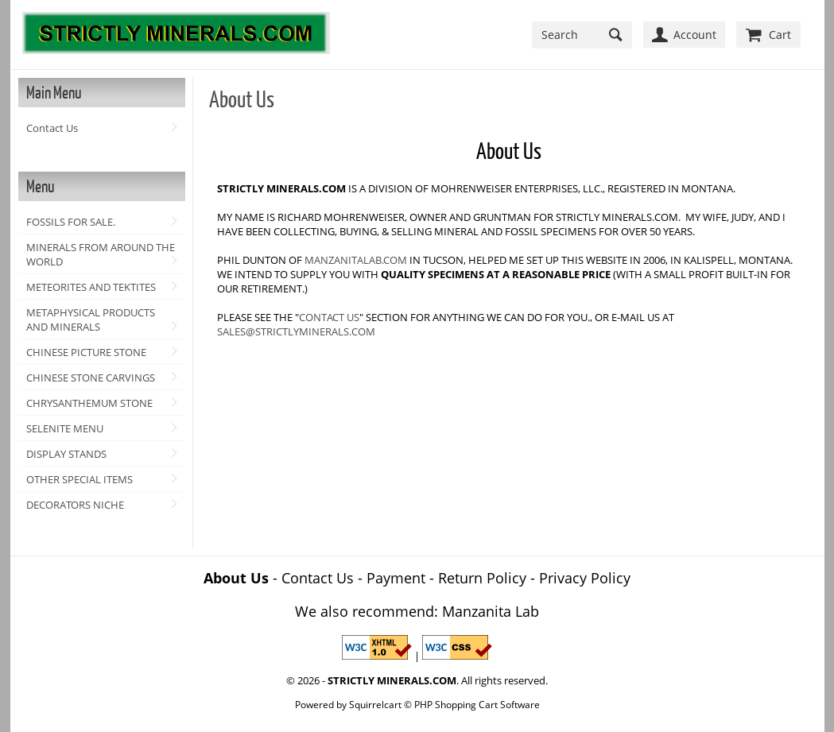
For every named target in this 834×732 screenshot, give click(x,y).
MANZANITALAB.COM (356, 260)
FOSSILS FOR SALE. (70, 222)
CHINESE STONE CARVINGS (90, 377)
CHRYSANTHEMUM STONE (89, 403)
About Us (236, 577)
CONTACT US (329, 317)
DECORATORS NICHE (75, 505)
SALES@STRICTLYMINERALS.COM (296, 331)
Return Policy (482, 577)
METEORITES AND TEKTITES (91, 287)
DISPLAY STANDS (66, 454)
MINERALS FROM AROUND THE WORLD (100, 254)
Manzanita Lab (490, 611)
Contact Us (52, 128)
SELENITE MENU (64, 428)
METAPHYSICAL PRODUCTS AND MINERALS (90, 319)
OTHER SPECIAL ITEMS (79, 479)
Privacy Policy (584, 577)
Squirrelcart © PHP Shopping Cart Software (444, 704)
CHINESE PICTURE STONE (86, 352)
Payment (396, 577)
